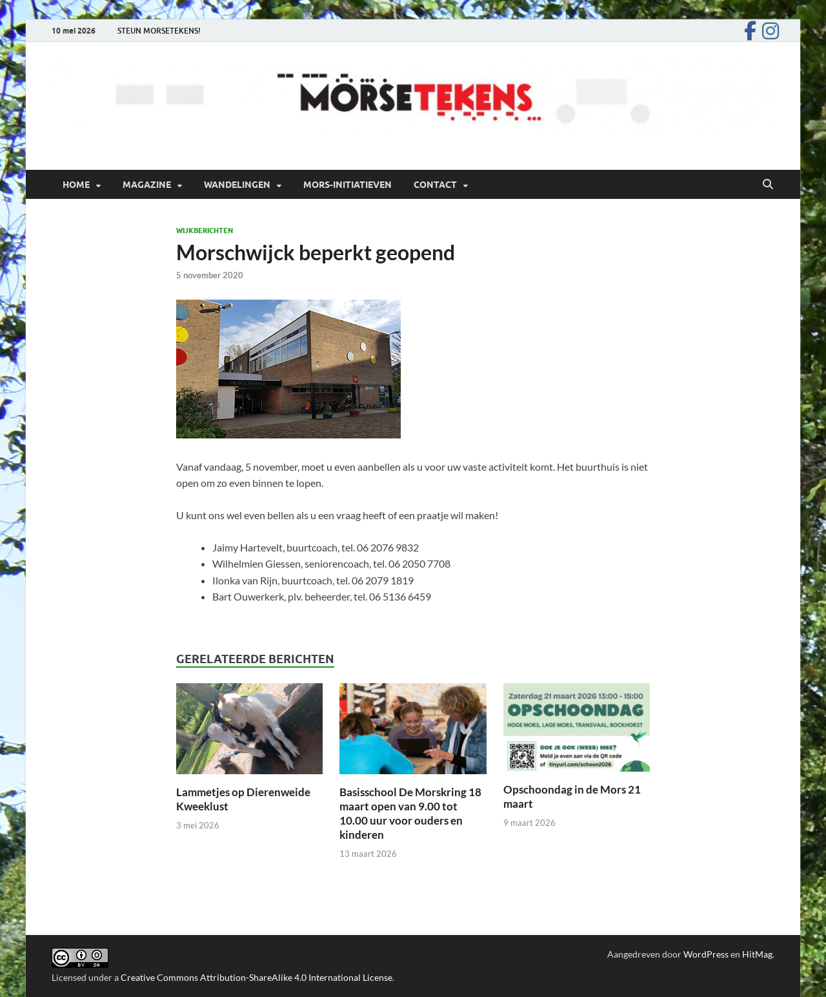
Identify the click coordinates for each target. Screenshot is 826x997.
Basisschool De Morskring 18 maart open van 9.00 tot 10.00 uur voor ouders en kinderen (410, 813)
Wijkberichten (204, 230)
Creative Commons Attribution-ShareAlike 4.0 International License (256, 977)
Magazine (147, 185)
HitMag (757, 954)
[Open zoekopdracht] (768, 185)
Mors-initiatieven (347, 185)
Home (76, 185)
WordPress (706, 954)
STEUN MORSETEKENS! (159, 31)
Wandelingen (237, 185)
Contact (435, 185)
